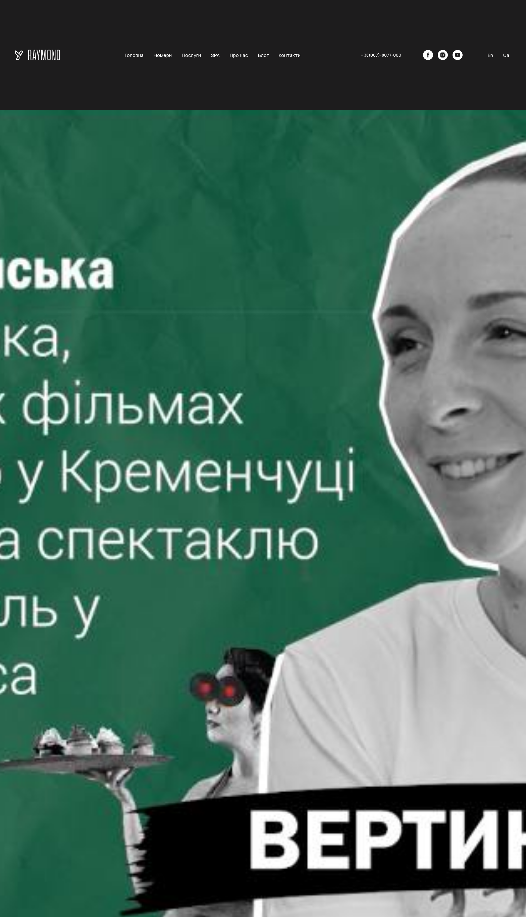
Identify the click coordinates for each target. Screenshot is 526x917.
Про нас (239, 55)
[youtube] (458, 55)
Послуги (191, 55)
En (490, 55)
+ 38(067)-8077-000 (381, 55)
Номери (163, 55)
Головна (134, 55)
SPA (215, 55)
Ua (506, 55)
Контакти (290, 55)
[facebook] (428, 55)
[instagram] (443, 55)
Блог (263, 55)
